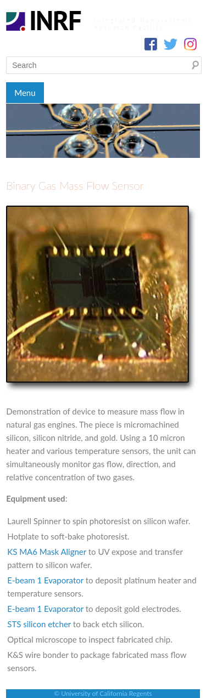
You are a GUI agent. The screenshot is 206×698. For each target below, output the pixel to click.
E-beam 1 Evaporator (45, 580)
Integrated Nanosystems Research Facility (143, 23)
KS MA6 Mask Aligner (46, 552)
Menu (24, 93)
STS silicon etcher (39, 624)
